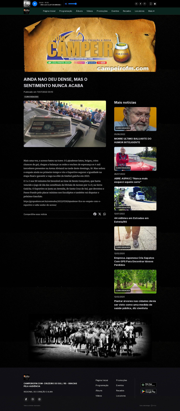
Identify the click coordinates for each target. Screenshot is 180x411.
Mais (151, 11)
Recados (127, 11)
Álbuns (79, 11)
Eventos (115, 11)
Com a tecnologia (148, 405)
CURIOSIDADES (31, 97)
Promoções (102, 11)
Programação (65, 11)
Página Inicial (49, 11)
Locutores (139, 11)
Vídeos (90, 11)
